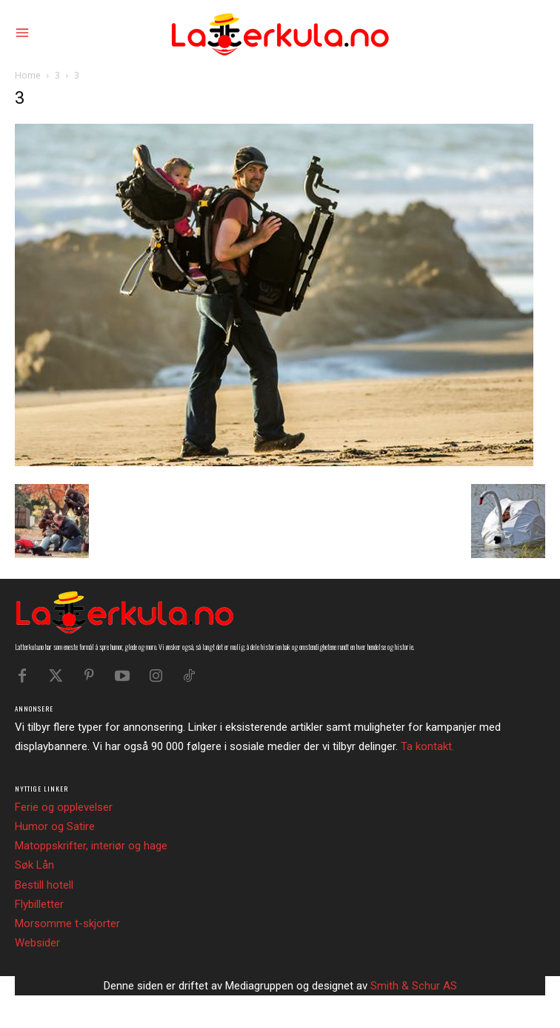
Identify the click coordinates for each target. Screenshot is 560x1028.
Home (28, 75)
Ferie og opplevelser (64, 807)
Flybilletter (39, 904)
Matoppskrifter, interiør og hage (91, 845)
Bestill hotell (44, 885)
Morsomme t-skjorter (67, 923)
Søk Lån (34, 865)
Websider (37, 942)
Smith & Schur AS (413, 985)
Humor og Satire (55, 826)
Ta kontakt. (427, 746)
